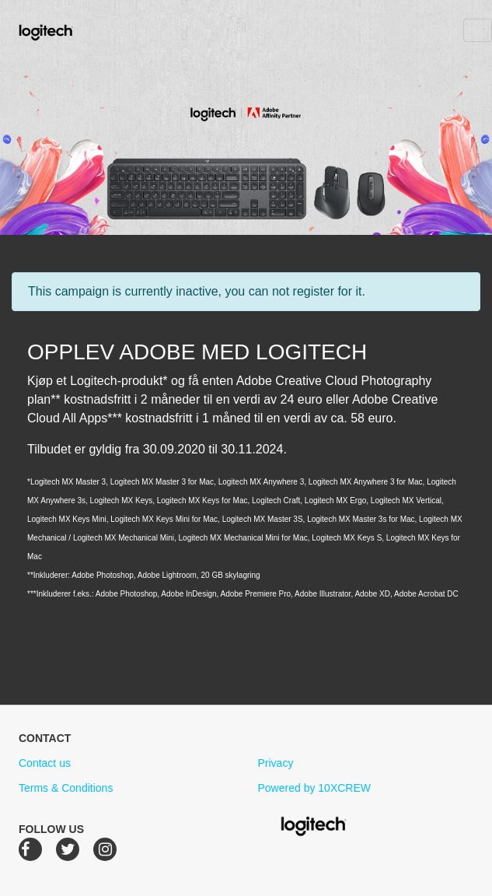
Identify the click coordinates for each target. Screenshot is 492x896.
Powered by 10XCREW (315, 788)
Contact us (45, 763)
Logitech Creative (68, 30)
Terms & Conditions (66, 788)
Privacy (276, 763)
